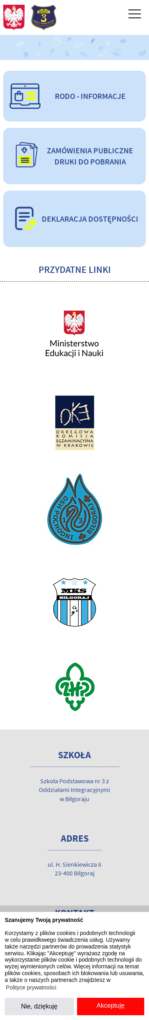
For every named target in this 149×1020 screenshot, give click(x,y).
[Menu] (134, 16)
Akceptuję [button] (110, 1005)
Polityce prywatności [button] (31, 987)
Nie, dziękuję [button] (39, 1006)
